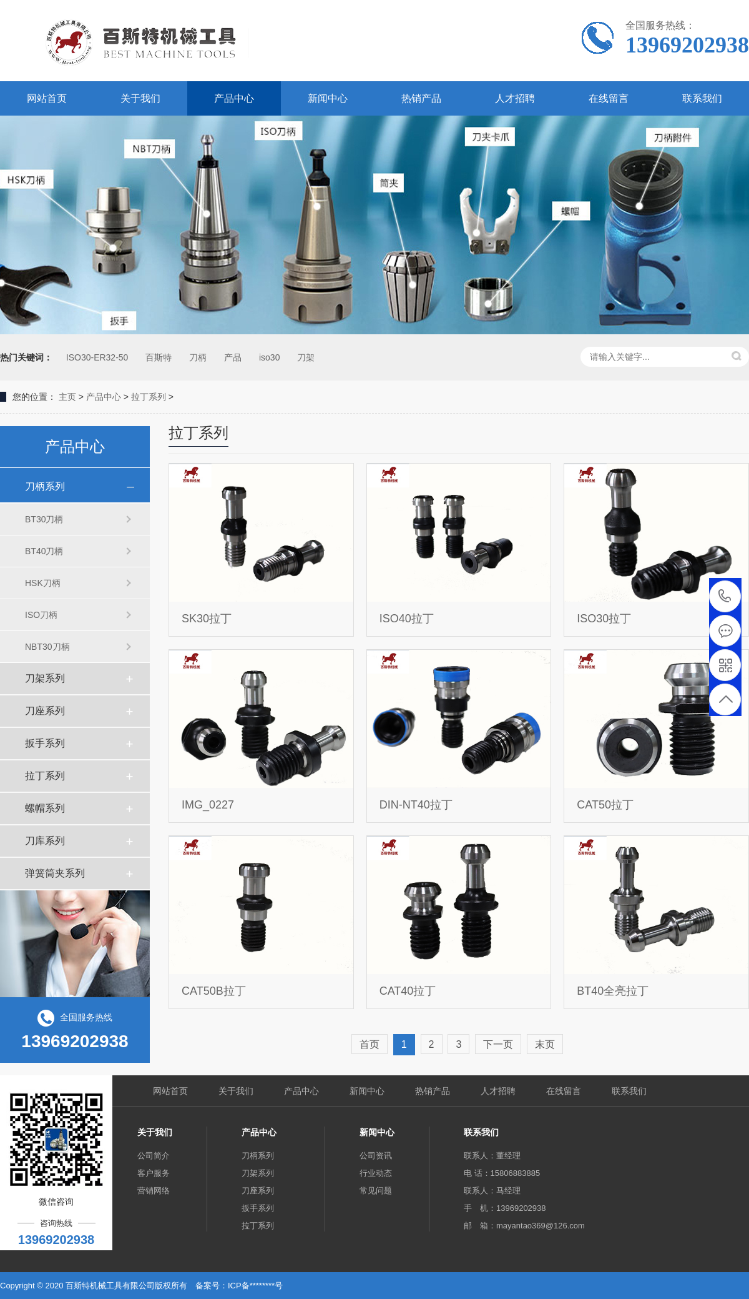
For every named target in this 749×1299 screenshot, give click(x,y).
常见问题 (376, 1190)
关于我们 (140, 98)
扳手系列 (45, 743)
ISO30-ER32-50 (96, 357)
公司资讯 (376, 1155)
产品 (233, 357)
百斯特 (158, 357)
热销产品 (421, 98)
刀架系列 (45, 678)
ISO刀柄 (41, 615)
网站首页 (47, 98)
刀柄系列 (45, 486)
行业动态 (376, 1173)
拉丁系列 (148, 397)
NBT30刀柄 (47, 647)
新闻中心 (328, 98)
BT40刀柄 (44, 551)
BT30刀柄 (44, 519)
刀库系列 (45, 840)
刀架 (306, 357)
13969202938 (725, 596)
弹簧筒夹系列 (55, 873)
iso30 (269, 357)
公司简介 (153, 1155)
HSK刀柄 (43, 583)
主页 (67, 397)
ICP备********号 (255, 1285)
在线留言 (609, 98)
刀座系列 (45, 710)
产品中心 (234, 98)
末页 (545, 1044)
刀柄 (198, 357)
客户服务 (153, 1173)
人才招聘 (515, 98)
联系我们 (702, 98)
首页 (369, 1044)
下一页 (498, 1044)
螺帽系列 (45, 808)
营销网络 (153, 1190)
